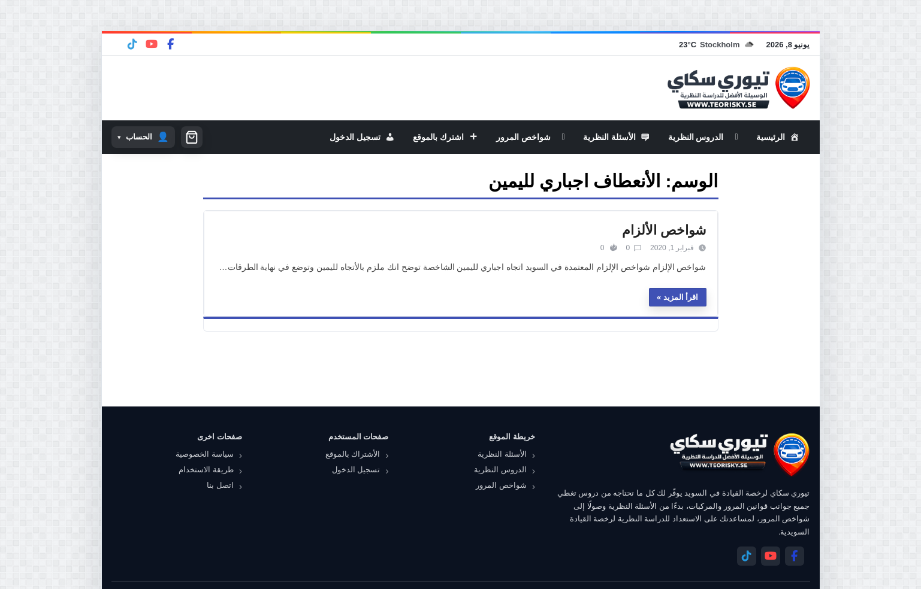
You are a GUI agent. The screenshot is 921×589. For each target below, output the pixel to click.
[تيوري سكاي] (739, 454)
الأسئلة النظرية (502, 454)
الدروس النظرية (500, 469)
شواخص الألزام (664, 230)
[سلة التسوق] (192, 137)
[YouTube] (151, 44)
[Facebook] (170, 44)
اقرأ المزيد (681, 297)
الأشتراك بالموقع (353, 454)
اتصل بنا (220, 485)
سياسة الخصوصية (205, 454)
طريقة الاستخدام (206, 469)
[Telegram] (132, 44)
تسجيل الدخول (356, 469)
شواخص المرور (501, 485)
